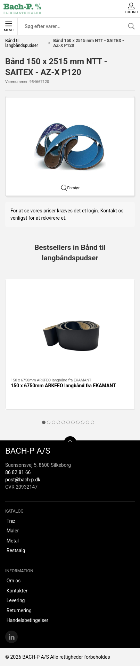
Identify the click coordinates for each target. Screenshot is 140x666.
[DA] (22, 8)
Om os (14, 580)
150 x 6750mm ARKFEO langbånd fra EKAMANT (63, 385)
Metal (13, 540)
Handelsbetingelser (27, 620)
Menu (8, 26)
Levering (16, 600)
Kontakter (17, 590)
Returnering (19, 610)
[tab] (44, 422)
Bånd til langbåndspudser (21, 43)
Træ (11, 521)
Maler (13, 530)
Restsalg (16, 550)
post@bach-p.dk (22, 479)
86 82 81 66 (18, 472)
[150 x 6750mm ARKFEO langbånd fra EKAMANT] (70, 328)
